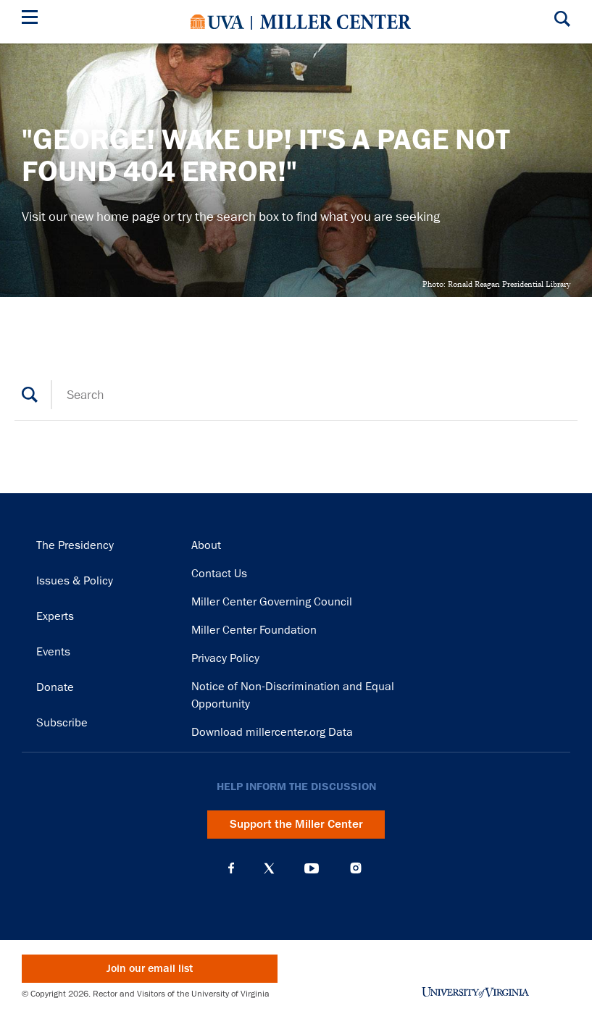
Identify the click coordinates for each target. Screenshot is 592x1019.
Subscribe (62, 723)
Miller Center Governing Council (271, 602)
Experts (55, 616)
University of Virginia (217, 21)
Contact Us (219, 573)
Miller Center (335, 21)
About (206, 545)
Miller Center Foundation (254, 630)
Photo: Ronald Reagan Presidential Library (496, 284)
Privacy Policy (225, 658)
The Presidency (75, 545)
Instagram (355, 868)
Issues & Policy (74, 581)
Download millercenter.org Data (272, 732)
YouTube (311, 868)
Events (53, 652)
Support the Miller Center (296, 824)
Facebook (231, 868)
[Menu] (32, 19)
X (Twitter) (269, 868)
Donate (55, 687)
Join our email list (150, 969)
